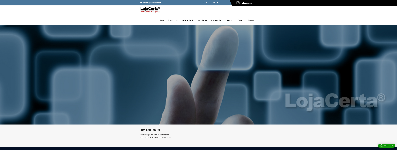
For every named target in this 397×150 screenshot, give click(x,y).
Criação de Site (173, 20)
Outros (229, 20)
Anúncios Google (188, 20)
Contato (251, 20)
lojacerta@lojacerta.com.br (152, 3)
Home (162, 20)
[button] (386, 146)
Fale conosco (246, 2)
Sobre (240, 20)
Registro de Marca (217, 20)
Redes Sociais (202, 20)
